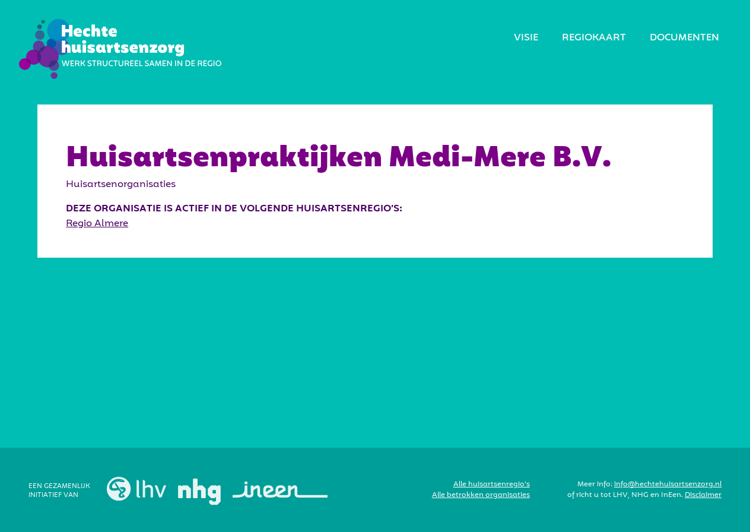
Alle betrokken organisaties (481, 495)
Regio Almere (97, 224)
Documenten (684, 38)
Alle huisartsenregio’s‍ (491, 484)
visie (526, 38)
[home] (120, 49)
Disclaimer (703, 495)
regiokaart (594, 38)
